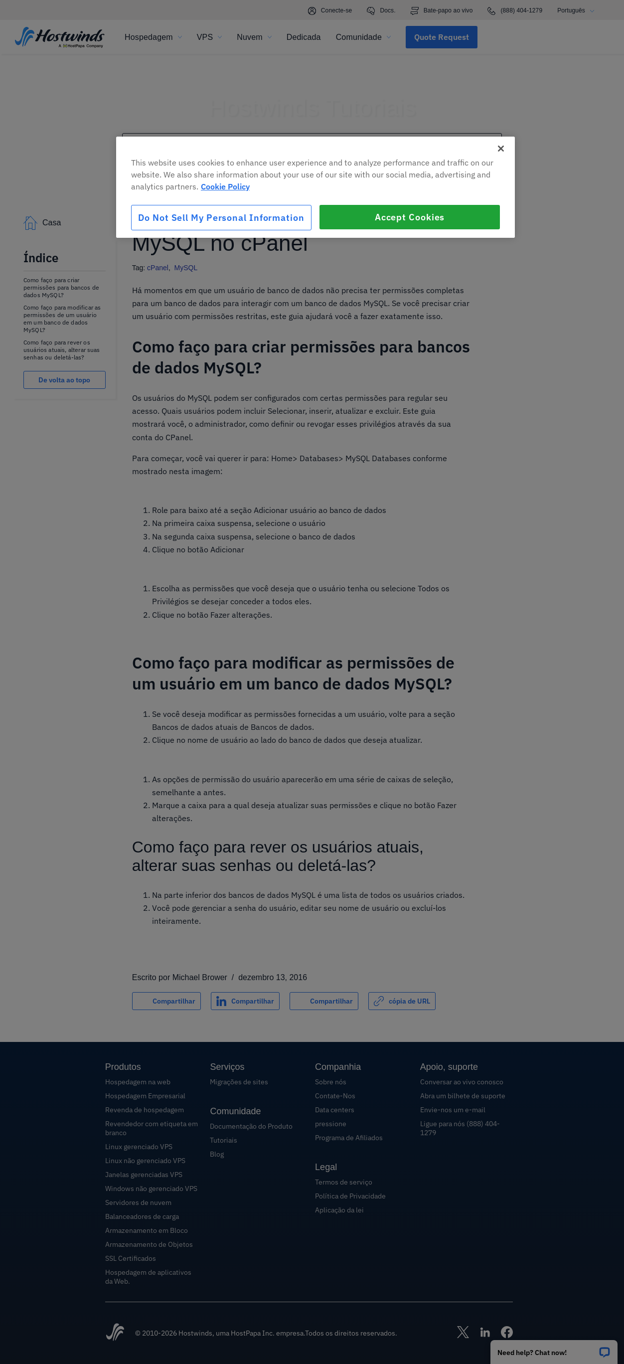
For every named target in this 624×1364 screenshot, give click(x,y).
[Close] (501, 149)
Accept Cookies (410, 217)
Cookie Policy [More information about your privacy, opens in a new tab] (225, 186)
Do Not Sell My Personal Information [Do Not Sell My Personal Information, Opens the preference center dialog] (221, 217)
